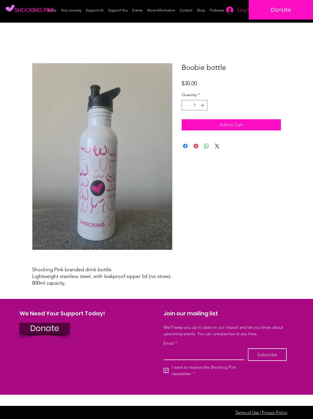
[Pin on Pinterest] (196, 146)
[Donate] (281, 10)
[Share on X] (217, 146)
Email (170, 343)
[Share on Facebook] (185, 146)
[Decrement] (185, 105)
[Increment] (203, 105)
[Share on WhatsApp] (206, 146)
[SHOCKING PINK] (37, 10)
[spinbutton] (194, 105)
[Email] (202, 354)
